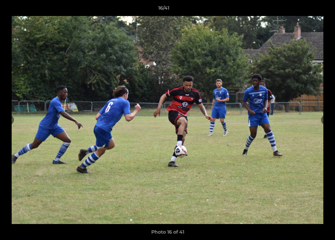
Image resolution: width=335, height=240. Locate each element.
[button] (307, 10)
